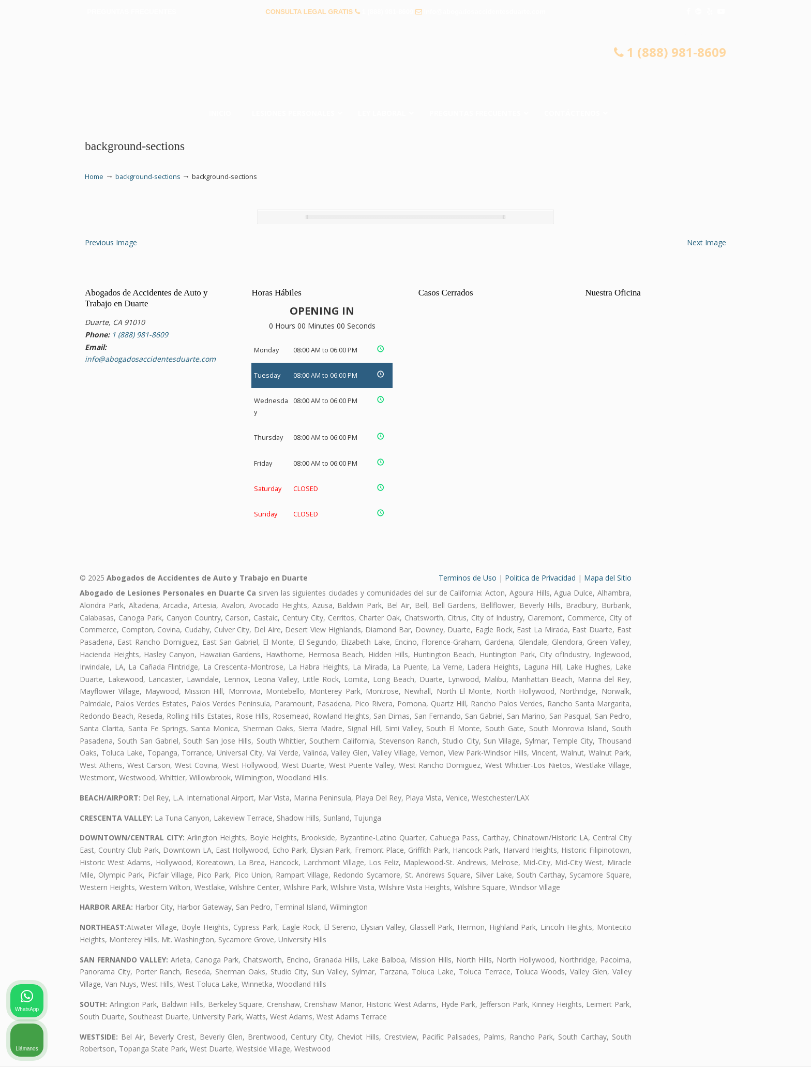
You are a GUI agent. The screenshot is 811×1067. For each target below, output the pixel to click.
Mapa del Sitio (608, 578)
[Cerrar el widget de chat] (777, 736)
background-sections (148, 176)
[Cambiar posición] (755, 736)
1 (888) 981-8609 (388, 12)
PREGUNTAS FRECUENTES (131, 12)
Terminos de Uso (468, 578)
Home (94, 176)
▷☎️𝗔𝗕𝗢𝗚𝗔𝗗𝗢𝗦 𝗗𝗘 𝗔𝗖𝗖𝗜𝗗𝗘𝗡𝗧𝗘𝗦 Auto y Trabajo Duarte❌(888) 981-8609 (405, 64)
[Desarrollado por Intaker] (723, 1045)
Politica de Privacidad (540, 578)
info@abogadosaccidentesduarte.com (485, 12)
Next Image (706, 242)
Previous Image (111, 242)
